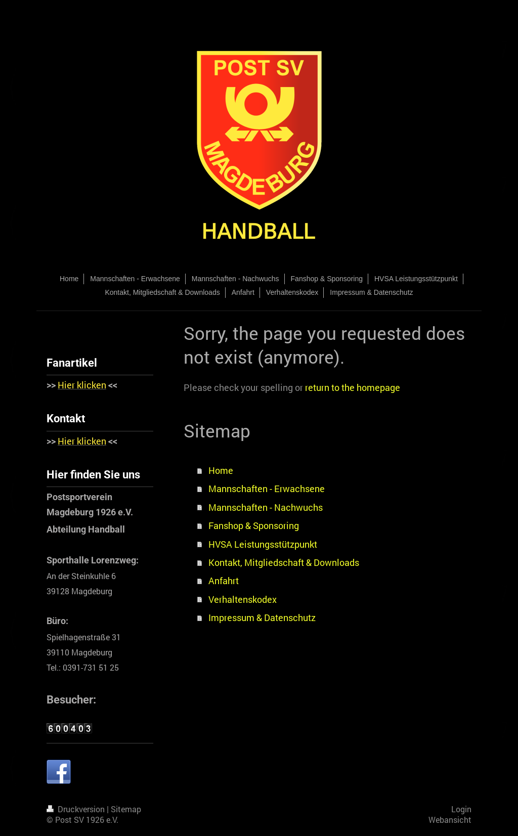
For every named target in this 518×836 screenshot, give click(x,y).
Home (220, 470)
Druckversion (77, 809)
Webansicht (449, 820)
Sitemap (126, 809)
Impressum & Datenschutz (262, 617)
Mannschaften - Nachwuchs (265, 507)
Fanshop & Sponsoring (253, 525)
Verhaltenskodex (242, 599)
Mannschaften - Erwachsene (266, 488)
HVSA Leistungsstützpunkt (262, 544)
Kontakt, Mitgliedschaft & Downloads (283, 562)
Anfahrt (223, 581)
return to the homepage (352, 387)
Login (461, 809)
